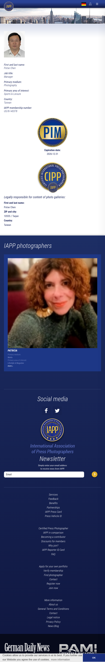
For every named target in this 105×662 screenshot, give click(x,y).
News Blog (53, 626)
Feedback (53, 498)
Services (53, 494)
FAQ (53, 554)
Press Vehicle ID (53, 516)
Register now (53, 583)
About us (53, 604)
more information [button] (60, 659)
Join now (53, 588)
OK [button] (94, 657)
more (10, 366)
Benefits (53, 503)
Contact (53, 579)
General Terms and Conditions (53, 608)
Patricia (12, 350)
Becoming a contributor (53, 536)
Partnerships (53, 507)
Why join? (53, 545)
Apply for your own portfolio (53, 566)
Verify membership (53, 570)
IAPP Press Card (53, 511)
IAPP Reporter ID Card (53, 549)
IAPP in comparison (53, 532)
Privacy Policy (53, 621)
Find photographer (53, 575)
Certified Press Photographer (53, 528)
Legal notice (53, 617)
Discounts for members (53, 541)
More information (53, 600)
